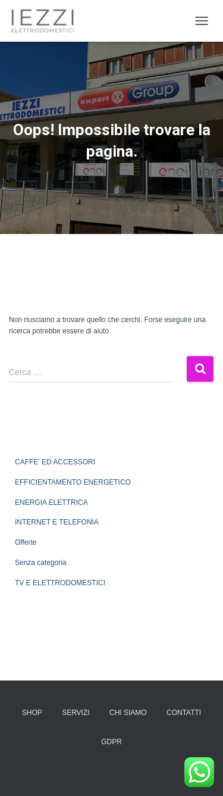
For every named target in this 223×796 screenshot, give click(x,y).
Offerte (25, 542)
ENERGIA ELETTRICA (51, 502)
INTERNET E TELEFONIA (57, 522)
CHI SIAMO (128, 712)
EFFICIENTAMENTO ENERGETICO (73, 482)
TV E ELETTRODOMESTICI (60, 583)
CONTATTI (184, 712)
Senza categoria (41, 562)
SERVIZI (75, 712)
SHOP (32, 712)
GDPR (111, 742)
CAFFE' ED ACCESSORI (55, 462)
